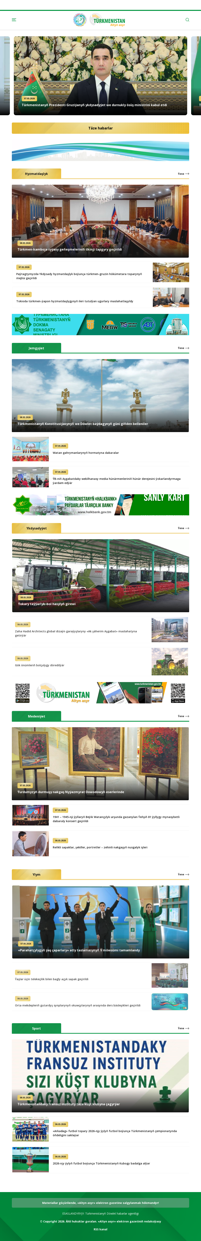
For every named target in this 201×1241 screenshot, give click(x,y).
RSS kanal (100, 1229)
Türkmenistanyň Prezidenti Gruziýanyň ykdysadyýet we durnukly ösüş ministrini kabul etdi (94, 105)
